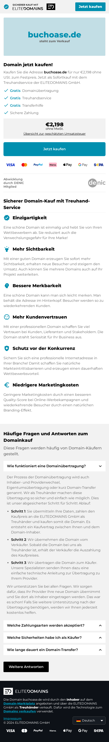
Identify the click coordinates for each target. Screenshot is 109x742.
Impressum (12, 718)
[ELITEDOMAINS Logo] (54, 692)
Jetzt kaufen (90, 7)
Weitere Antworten (26, 667)
